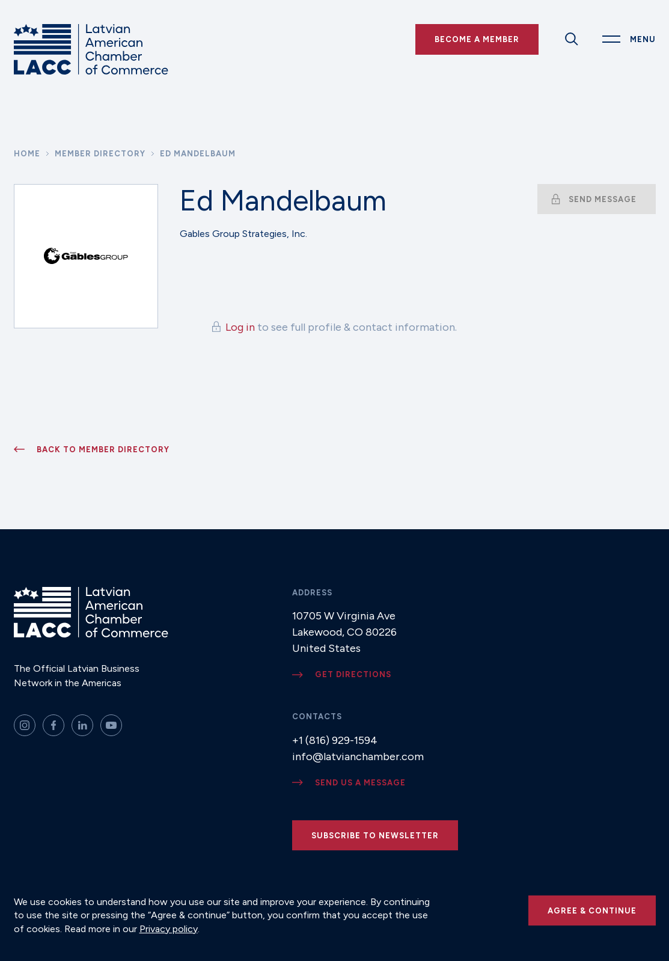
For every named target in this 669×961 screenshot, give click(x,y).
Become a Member (477, 39)
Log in (240, 327)
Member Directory (100, 153)
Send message (603, 199)
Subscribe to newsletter (375, 835)
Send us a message (360, 782)
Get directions (353, 674)
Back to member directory (103, 449)
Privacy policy (168, 929)
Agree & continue (592, 910)
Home (27, 153)
